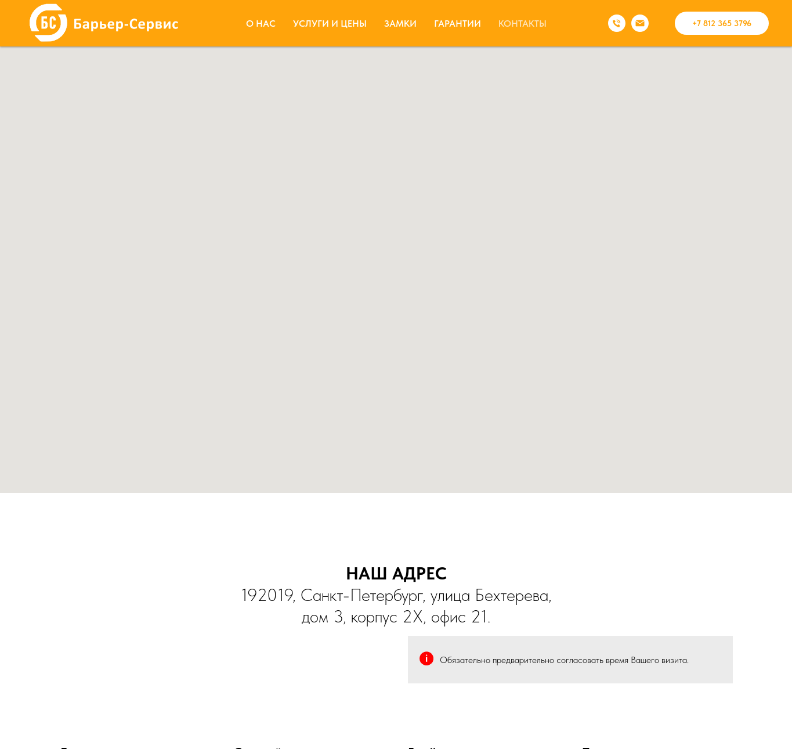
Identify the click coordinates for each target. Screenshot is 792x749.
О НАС (261, 23)
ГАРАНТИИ (457, 23)
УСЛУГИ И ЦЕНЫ (330, 23)
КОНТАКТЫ (522, 23)
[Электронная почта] (640, 23)
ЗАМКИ (400, 23)
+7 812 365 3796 (721, 23)
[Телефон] (616, 23)
